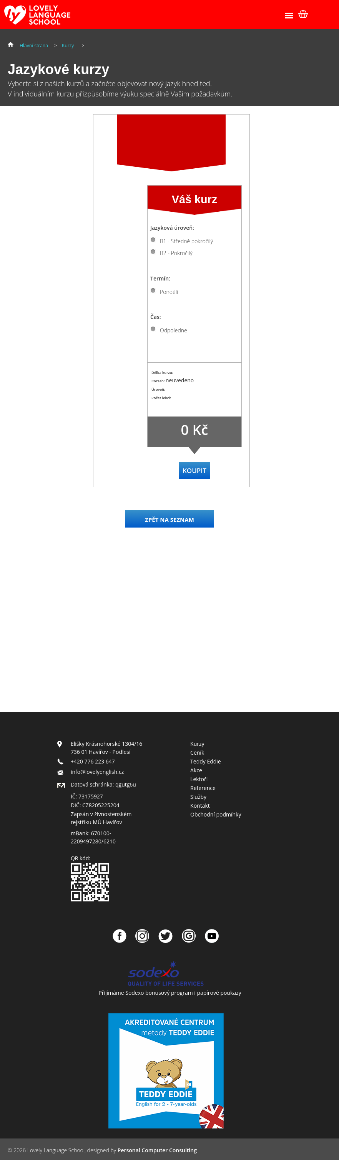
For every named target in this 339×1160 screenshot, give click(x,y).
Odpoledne (173, 330)
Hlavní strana (34, 45)
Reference (203, 788)
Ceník (197, 752)
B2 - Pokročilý (176, 253)
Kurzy (197, 743)
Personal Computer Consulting (157, 1150)
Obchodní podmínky (215, 814)
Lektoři (199, 779)
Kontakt (200, 805)
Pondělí (169, 291)
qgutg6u (125, 784)
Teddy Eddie (205, 761)
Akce (196, 770)
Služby (198, 796)
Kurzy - (70, 45)
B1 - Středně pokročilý (186, 241)
